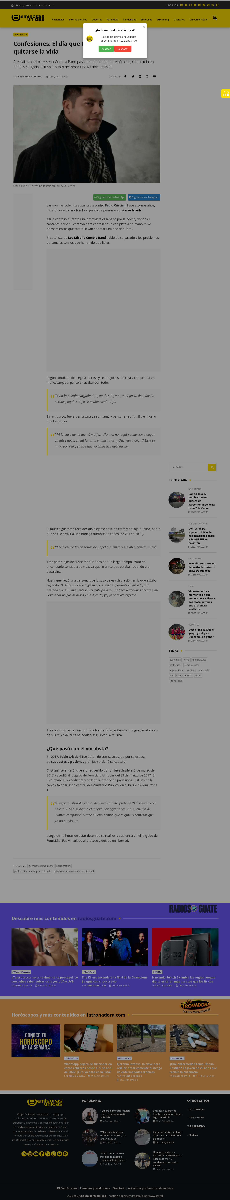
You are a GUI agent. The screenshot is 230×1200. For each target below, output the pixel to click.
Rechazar (123, 48)
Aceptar (106, 48)
